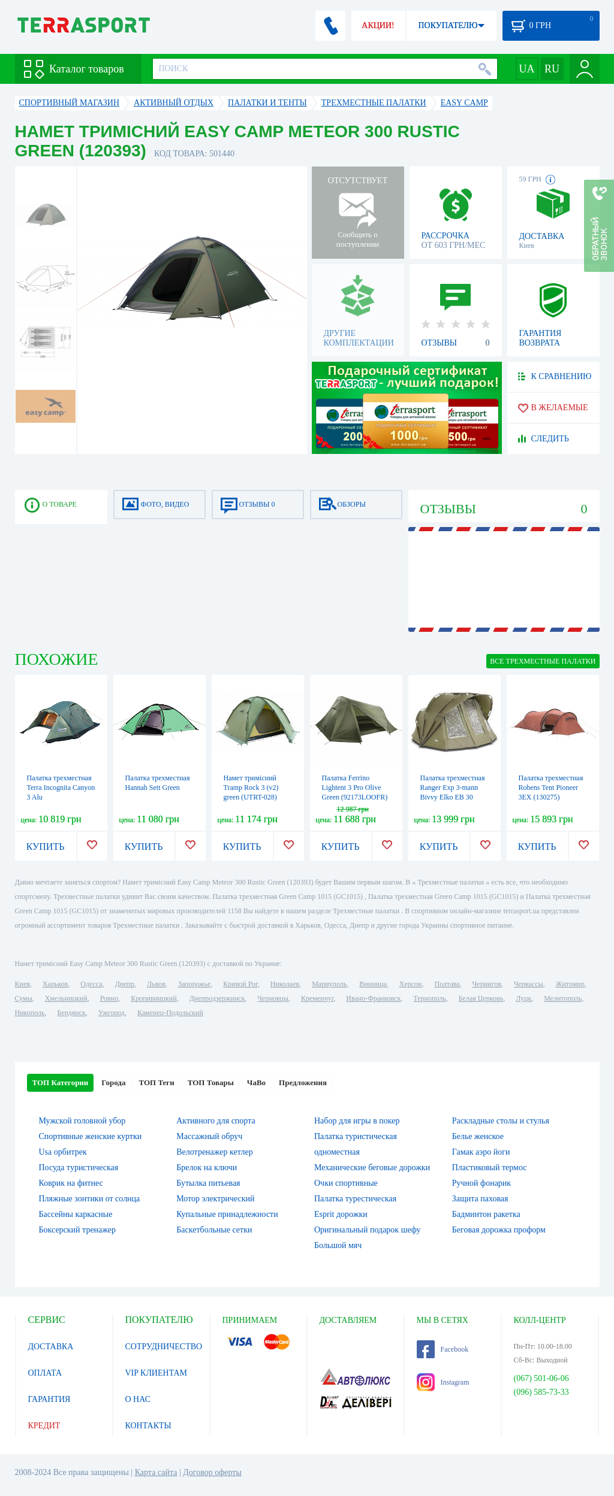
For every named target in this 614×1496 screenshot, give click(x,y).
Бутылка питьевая (208, 1183)
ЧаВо (256, 1082)
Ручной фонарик (481, 1183)
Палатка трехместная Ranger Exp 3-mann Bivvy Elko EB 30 (452, 787)
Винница (372, 984)
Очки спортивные (346, 1183)
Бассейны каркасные (76, 1214)
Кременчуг (317, 998)
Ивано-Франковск (373, 998)
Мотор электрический (215, 1198)
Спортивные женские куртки (90, 1136)
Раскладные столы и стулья (500, 1120)
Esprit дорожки (341, 1214)
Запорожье (194, 984)
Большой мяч (338, 1245)
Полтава (447, 984)
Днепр (124, 984)
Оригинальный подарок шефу (367, 1229)
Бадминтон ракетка (486, 1214)
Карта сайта (156, 1472)
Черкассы (528, 984)
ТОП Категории (60, 1082)
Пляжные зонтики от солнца (89, 1198)
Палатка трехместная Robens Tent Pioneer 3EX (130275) (551, 787)
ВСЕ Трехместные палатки (542, 661)
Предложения (303, 1082)
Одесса (91, 984)
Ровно (109, 998)
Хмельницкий (66, 998)
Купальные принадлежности (227, 1214)
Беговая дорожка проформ (499, 1229)
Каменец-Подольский (170, 1013)
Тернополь (429, 998)
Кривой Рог (240, 984)
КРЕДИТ (44, 1425)
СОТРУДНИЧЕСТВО (164, 1346)
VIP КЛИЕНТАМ (156, 1372)
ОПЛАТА (45, 1372)
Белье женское (478, 1136)
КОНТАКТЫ (148, 1425)
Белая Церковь (481, 998)
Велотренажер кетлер (214, 1151)
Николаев (284, 984)
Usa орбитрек (63, 1151)
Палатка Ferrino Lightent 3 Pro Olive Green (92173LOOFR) (355, 787)
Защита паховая (480, 1198)
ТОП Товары (211, 1082)
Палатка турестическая (355, 1198)
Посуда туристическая (79, 1167)
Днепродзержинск (217, 998)
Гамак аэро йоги (481, 1151)
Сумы (23, 998)
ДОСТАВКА (51, 1346)
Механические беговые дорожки (372, 1167)
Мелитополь (563, 998)
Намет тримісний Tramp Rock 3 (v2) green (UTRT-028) (251, 787)
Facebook (443, 1349)
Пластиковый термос (489, 1167)
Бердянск (72, 1013)
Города (113, 1082)
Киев (22, 984)
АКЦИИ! (378, 25)
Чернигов (486, 984)
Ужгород (111, 1013)
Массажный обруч (209, 1136)
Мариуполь (329, 984)
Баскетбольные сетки (214, 1229)
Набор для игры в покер (356, 1120)
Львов (156, 984)
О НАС (138, 1399)
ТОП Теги (156, 1082)
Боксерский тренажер (77, 1229)
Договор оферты (212, 1472)
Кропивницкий (153, 998)
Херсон (410, 984)
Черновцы (272, 998)
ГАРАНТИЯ (49, 1399)
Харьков (55, 984)
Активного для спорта (215, 1120)
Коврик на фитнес (71, 1183)
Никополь (30, 1013)
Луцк (523, 998)
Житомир (570, 984)
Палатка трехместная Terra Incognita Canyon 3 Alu (61, 787)
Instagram (443, 1382)
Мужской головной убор (82, 1120)
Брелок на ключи (206, 1167)
